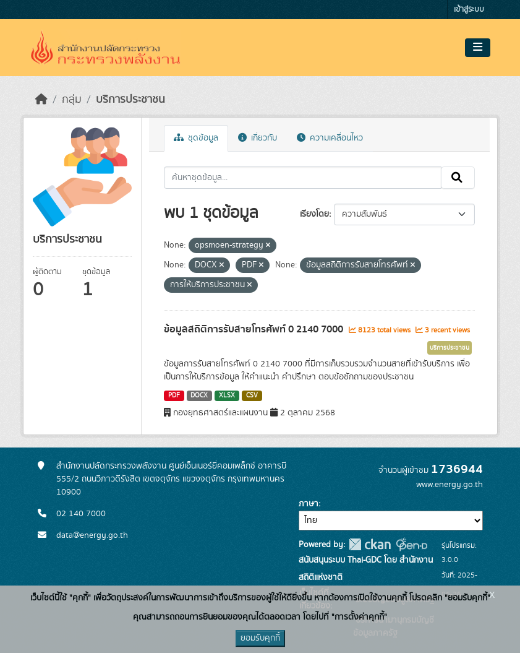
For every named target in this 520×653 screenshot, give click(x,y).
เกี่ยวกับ (257, 138)
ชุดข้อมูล (196, 138)
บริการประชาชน (130, 100)
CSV (252, 395)
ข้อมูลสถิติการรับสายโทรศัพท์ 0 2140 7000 (255, 329)
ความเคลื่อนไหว (330, 138)
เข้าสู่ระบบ (469, 9)
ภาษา (308, 504)
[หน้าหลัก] (41, 100)
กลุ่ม (72, 100)
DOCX (199, 395)
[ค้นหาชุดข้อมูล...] (302, 177)
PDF (174, 395)
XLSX (227, 395)
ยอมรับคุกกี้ (260, 638)
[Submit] (458, 177)
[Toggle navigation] (477, 47)
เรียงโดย (314, 214)
